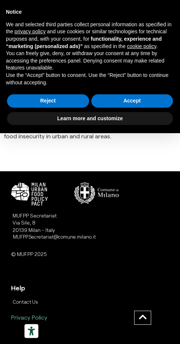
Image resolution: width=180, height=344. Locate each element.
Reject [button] (48, 101)
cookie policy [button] (141, 46)
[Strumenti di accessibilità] (31, 331)
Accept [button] (132, 101)
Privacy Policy (29, 317)
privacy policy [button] (29, 31)
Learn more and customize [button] (90, 118)
